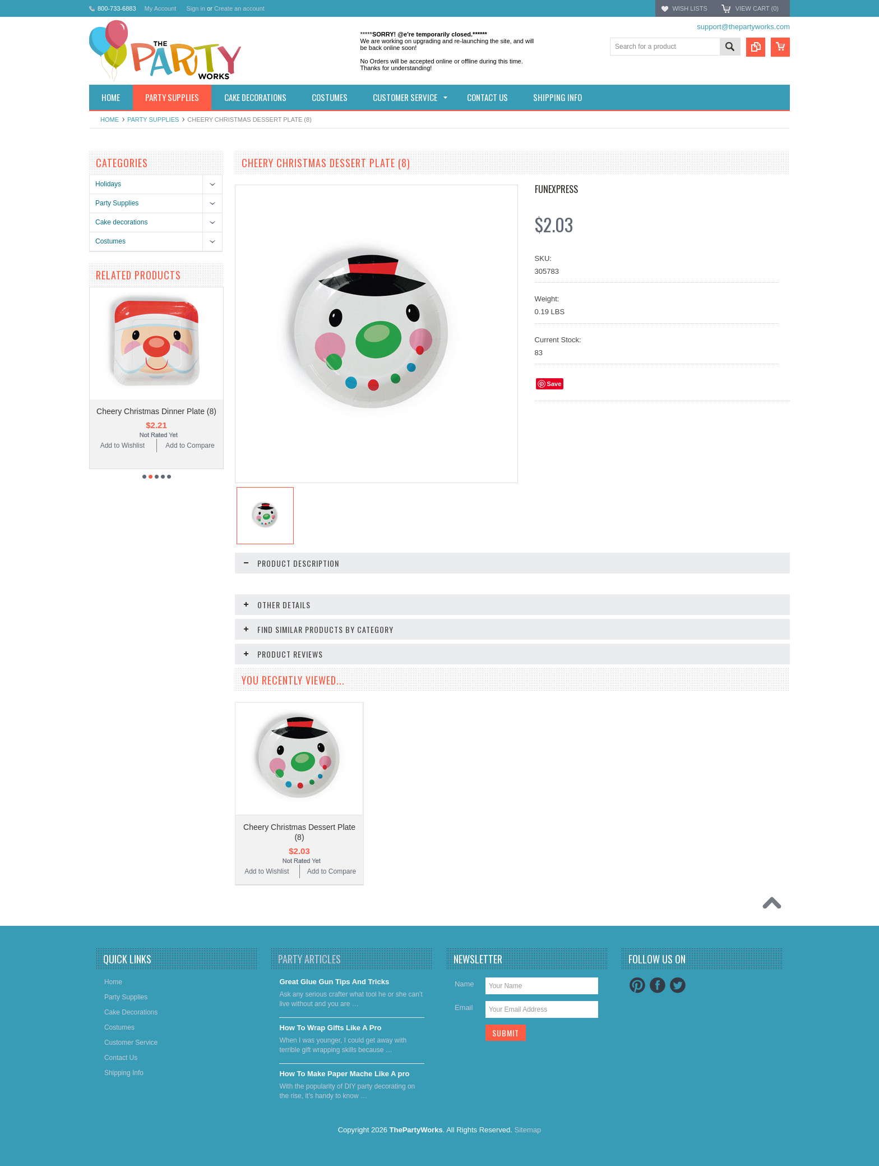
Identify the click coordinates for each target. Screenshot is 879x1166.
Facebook (657, 985)
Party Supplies (153, 119)
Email (464, 1007)
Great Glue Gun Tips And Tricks (334, 981)
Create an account (239, 8)
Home (109, 119)
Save (554, 383)
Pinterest (637, 985)
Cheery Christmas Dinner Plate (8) (156, 411)
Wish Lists (689, 8)
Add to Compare (189, 445)
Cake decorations (121, 222)
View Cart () (757, 8)
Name (464, 984)
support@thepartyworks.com (743, 26)
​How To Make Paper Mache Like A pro (344, 1073)
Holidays (108, 184)
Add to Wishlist (122, 445)
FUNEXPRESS (556, 189)
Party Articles (309, 959)
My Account (161, 8)
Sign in (195, 8)
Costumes (110, 241)
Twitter (678, 985)
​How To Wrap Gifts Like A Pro (330, 1027)
